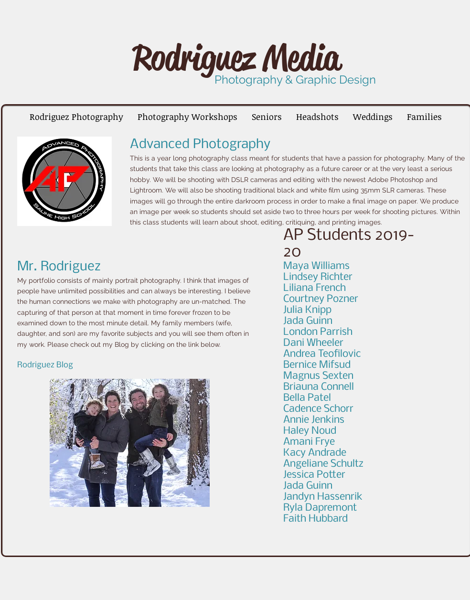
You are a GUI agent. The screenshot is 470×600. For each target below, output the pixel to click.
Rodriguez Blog (45, 365)
